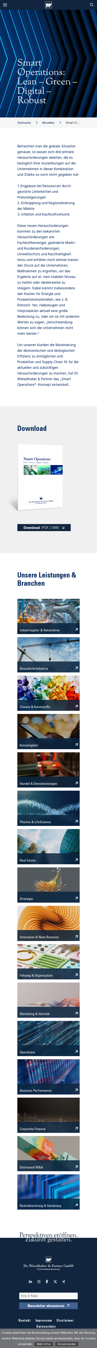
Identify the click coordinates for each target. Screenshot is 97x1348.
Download (41, 528)
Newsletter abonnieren (46, 1306)
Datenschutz (46, 1327)
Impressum (43, 1321)
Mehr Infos (44, 1344)
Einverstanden (67, 1344)
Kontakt (25, 1321)
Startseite (24, 123)
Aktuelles (48, 123)
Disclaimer (65, 1321)
